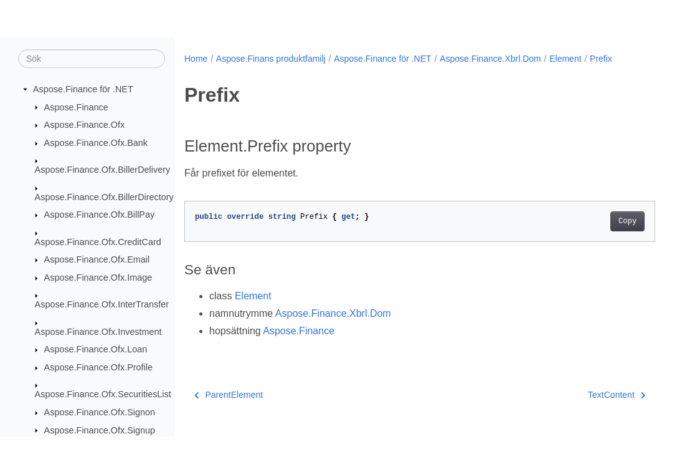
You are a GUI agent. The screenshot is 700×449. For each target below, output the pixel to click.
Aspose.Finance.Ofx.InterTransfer (102, 304)
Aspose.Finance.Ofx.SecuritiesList (103, 394)
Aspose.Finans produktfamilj (271, 59)
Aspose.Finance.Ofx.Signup (99, 430)
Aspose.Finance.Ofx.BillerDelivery (103, 170)
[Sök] (91, 58)
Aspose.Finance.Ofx (84, 125)
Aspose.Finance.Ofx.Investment (98, 332)
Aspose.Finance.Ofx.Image (98, 277)
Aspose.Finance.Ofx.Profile (98, 367)
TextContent (616, 395)
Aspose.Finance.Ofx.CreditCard (98, 242)
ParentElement (228, 395)
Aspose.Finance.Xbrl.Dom (490, 59)
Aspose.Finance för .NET (83, 89)
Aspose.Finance (76, 107)
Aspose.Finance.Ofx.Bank (96, 143)
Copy (627, 221)
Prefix (601, 59)
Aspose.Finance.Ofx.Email (97, 259)
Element (565, 59)
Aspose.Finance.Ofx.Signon (99, 412)
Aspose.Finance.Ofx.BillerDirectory (104, 197)
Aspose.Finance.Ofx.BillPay (99, 215)
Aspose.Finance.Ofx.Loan (96, 349)
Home (195, 59)
